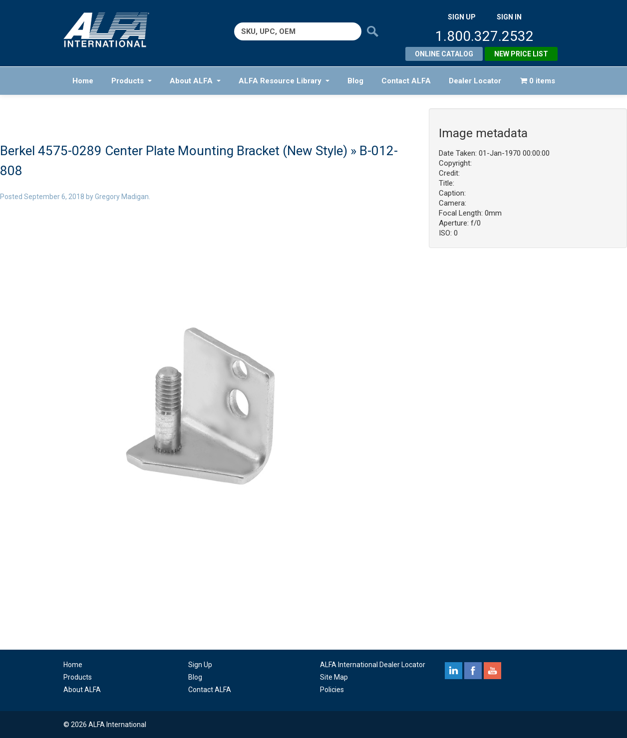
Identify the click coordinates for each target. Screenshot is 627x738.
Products (131, 80)
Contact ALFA (406, 80)
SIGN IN (509, 17)
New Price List (521, 54)
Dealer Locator (475, 80)
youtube (492, 670)
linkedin (453, 670)
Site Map (334, 677)
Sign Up (200, 665)
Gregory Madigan (122, 197)
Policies (332, 690)
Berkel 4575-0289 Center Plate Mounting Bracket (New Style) (173, 150)
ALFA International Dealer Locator (372, 665)
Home (82, 80)
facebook (473, 670)
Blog (355, 80)
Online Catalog (444, 54)
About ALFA (195, 80)
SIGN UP (462, 17)
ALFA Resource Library (284, 80)
